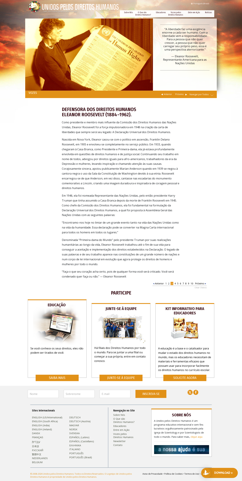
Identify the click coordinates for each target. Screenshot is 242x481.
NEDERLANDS (40, 453)
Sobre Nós (128, 12)
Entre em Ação (194, 12)
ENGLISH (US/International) (47, 412)
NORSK (73, 424)
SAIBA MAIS (57, 373)
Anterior (168, 94)
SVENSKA (74, 428)
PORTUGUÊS (76, 448)
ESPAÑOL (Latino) (79, 432)
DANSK (36, 428)
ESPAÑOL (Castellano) (81, 436)
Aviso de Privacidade (153, 469)
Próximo (179, 94)
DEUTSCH (74, 412)
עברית (36, 437)
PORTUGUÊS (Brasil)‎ (80, 452)
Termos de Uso (191, 469)
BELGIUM (37, 457)
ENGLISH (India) (41, 420)
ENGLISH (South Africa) (45, 416)
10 (192, 283)
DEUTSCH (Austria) (80, 416)
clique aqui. (197, 430)
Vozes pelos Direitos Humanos (175, 13)
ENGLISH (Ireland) (42, 424)
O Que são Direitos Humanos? (143, 13)
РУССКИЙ (37, 445)
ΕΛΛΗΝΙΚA (75, 440)
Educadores (161, 12)
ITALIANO (74, 444)
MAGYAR (74, 420)
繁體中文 (36, 449)
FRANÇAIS (37, 432)
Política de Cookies (173, 469)
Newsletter (119, 436)
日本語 (35, 441)
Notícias (208, 12)
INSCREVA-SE (150, 389)
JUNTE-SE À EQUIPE (121, 373)
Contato (118, 440)
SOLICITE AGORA (184, 373)
